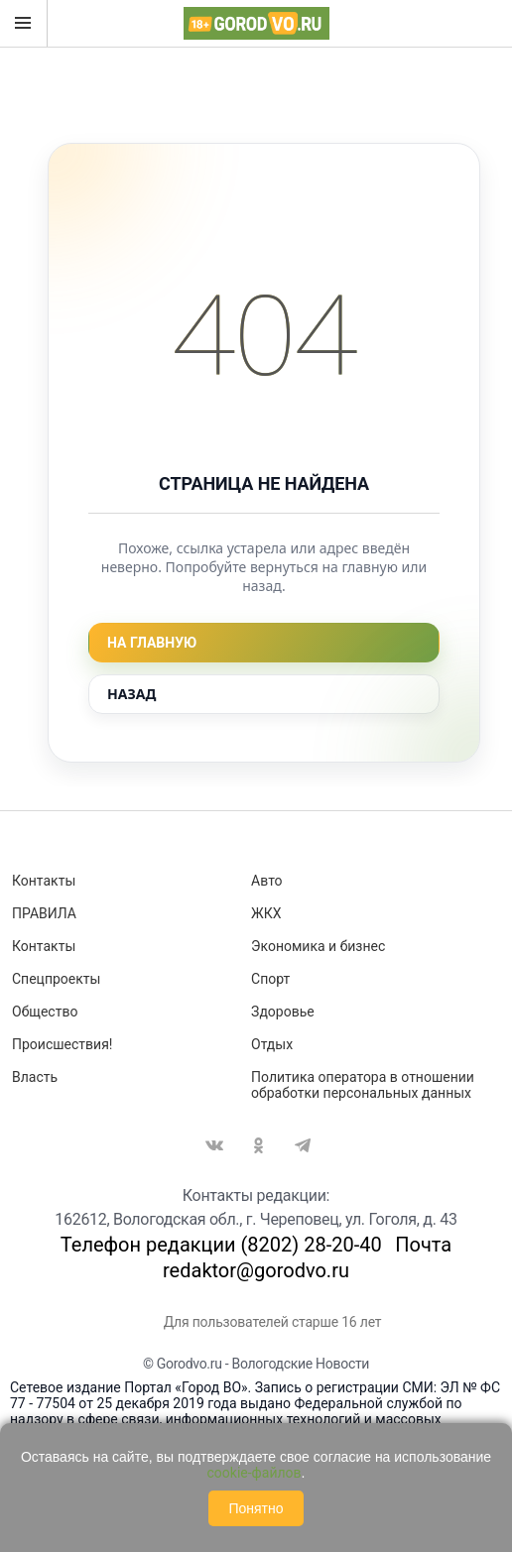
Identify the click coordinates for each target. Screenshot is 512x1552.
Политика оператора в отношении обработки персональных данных (362, 1085)
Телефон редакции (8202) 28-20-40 (221, 1244)
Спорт (270, 979)
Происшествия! (62, 1044)
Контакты (43, 881)
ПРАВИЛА (44, 913)
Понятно (255, 1508)
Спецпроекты (56, 979)
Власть (35, 1077)
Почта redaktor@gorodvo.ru (307, 1257)
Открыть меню (23, 23)
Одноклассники (259, 1145)
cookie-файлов (254, 1473)
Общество (44, 1011)
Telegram (303, 1145)
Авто (267, 881)
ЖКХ (266, 913)
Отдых (272, 1044)
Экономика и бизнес (318, 946)
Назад (131, 693)
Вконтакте (214, 1145)
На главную (151, 643)
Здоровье (283, 1011)
